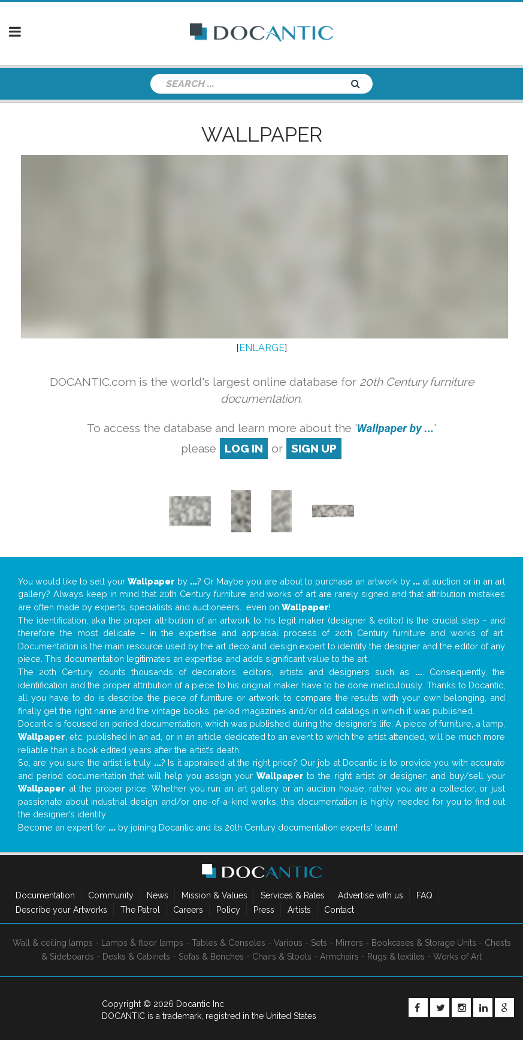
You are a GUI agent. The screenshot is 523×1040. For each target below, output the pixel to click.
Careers (188, 910)
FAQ (424, 895)
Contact (339, 910)
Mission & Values (214, 895)
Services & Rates (293, 895)
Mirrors (349, 943)
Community (111, 895)
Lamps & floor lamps (142, 943)
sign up (314, 448)
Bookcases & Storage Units (423, 943)
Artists (299, 910)
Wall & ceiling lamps (53, 943)
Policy (228, 910)
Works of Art (457, 956)
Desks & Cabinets (136, 956)
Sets (319, 943)
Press (263, 910)
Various (288, 943)
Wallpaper (261, 134)
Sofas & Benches (211, 956)
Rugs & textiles (396, 956)
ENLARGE (262, 347)
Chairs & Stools (282, 956)
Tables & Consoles (228, 943)
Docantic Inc (200, 1004)
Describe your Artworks (61, 910)
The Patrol (140, 910)
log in (244, 448)
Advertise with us (370, 895)
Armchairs (339, 956)
